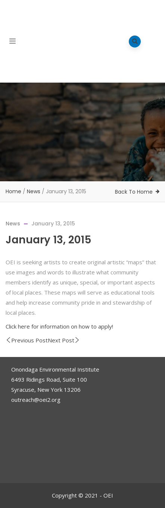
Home (13, 191)
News (33, 191)
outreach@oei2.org (35, 399)
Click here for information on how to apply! (59, 326)
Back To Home (134, 191)
